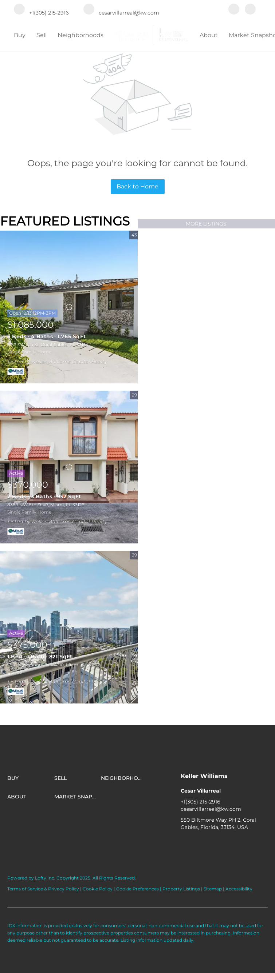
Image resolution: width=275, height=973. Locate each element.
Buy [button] (19, 35)
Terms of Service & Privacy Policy (43, 889)
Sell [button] (41, 35)
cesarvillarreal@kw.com (211, 809)
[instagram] (250, 10)
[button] (30, 778)
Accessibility (238, 889)
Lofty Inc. (45, 878)
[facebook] (233, 10)
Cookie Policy (98, 889)
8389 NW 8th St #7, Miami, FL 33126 (45, 504)
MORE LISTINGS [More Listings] (206, 223)
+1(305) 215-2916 (200, 801)
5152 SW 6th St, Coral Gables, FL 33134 (48, 344)
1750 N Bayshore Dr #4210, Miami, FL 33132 (53, 664)
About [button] (209, 35)
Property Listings (181, 889)
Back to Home (137, 186)
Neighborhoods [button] (80, 35)
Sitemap (213, 889)
